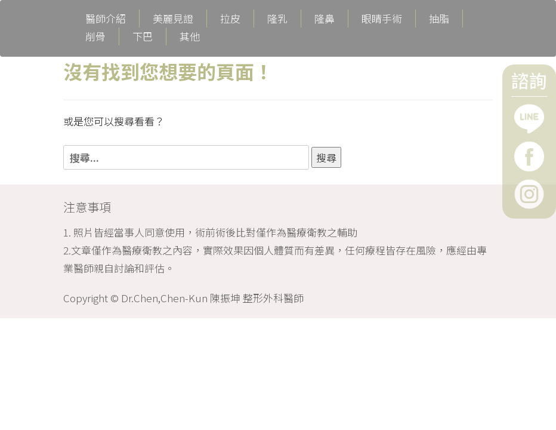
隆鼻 (324, 18)
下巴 (142, 36)
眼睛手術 (382, 18)
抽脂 (439, 18)
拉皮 (230, 18)
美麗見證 (173, 18)
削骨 (95, 36)
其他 (190, 36)
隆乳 (277, 18)
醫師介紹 (105, 18)
